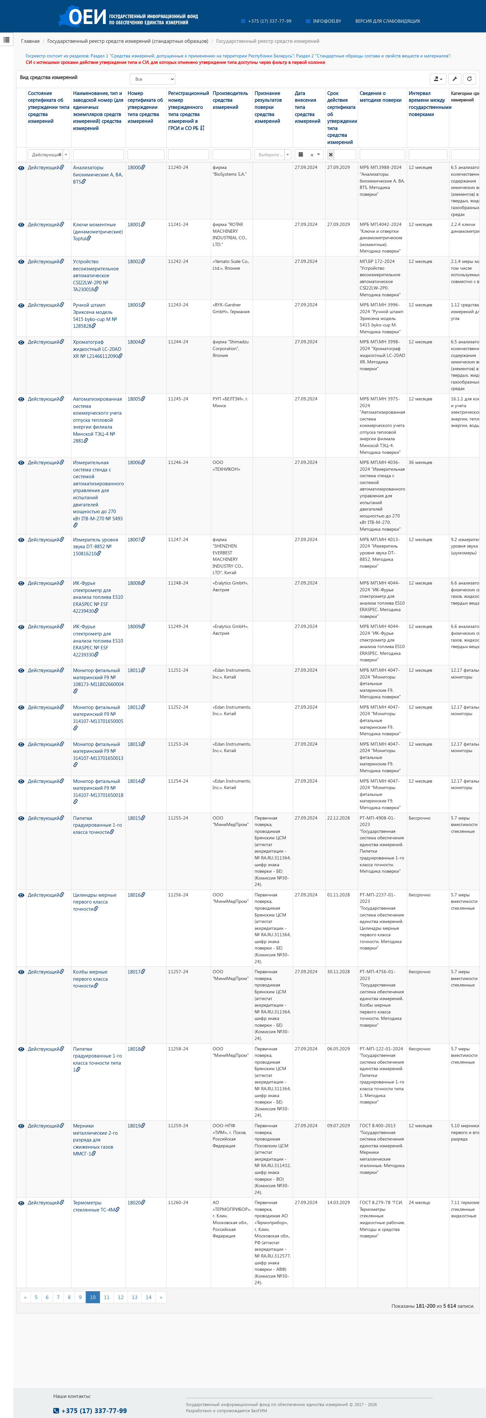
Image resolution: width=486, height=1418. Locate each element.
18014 (130, 771)
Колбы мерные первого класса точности (87, 969)
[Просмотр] (20, 158)
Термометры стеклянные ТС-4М (94, 1196)
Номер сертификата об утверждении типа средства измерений (137, 106)
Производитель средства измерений (218, 99)
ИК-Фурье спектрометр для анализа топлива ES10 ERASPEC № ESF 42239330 (94, 630)
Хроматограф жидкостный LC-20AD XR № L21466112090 (95, 342)
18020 (130, 1193)
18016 (130, 885)
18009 (130, 617)
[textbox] (260, 145)
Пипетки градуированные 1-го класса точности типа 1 (94, 1049)
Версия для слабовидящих (387, 21)
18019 (130, 1116)
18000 (130, 158)
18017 (130, 962)
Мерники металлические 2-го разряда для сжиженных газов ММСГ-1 (92, 1129)
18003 (130, 295)
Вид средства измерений (48, 77)
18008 (130, 573)
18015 (130, 808)
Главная (30, 40)
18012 (130, 697)
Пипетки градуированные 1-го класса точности (94, 815)
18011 (130, 660)
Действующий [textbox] (45, 145)
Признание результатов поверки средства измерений (262, 103)
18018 (130, 1039)
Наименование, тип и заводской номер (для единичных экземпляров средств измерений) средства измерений (95, 109)
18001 (130, 215)
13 (135, 1287)
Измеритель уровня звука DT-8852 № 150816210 (92, 536)
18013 (130, 734)
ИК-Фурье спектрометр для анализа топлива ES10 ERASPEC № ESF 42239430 (94, 586)
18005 (130, 389)
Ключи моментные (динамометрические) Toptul (94, 221)
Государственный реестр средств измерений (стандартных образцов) (127, 40)
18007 (130, 530)
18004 (130, 332)
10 (93, 1287)
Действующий (44, 158)
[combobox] (48, 145)
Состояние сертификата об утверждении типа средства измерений (46, 106)
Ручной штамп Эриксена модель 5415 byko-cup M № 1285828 (93, 305)
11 (107, 1287)
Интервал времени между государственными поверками (417, 103)
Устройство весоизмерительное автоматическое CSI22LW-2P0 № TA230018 (92, 265)
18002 (130, 252)
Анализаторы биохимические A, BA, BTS (94, 164)
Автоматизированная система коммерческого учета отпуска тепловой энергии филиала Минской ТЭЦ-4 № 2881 (94, 409)
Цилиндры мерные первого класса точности (91, 892)
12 (121, 1287)
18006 (130, 453)
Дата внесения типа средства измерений (298, 103)
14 (149, 1287)
